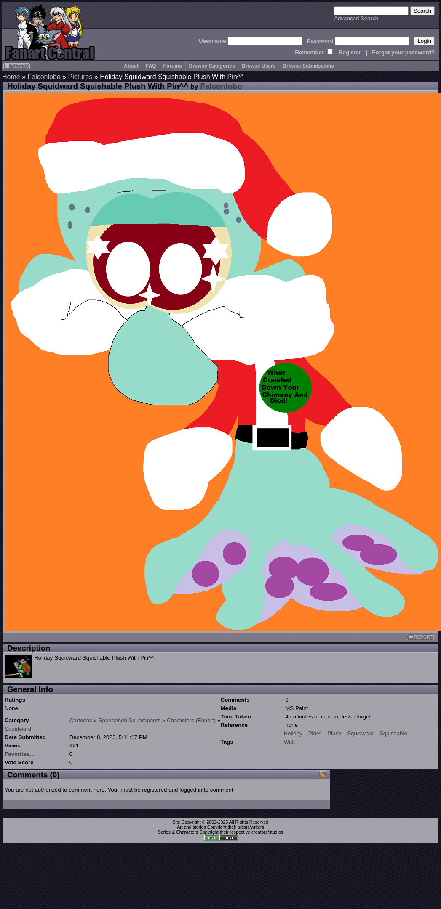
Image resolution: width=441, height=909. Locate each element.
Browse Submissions (308, 66)
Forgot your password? (403, 52)
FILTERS (17, 66)
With (289, 742)
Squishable (393, 733)
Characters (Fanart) (191, 720)
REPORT (420, 637)
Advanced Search (356, 18)
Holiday (293, 733)
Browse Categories (212, 66)
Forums (172, 66)
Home (11, 76)
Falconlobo (43, 76)
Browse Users (258, 66)
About (131, 66)
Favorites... (19, 754)
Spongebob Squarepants (129, 720)
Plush (334, 733)
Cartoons (80, 720)
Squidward (18, 729)
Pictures (80, 76)
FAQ (151, 66)
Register (350, 52)
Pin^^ (315, 733)
